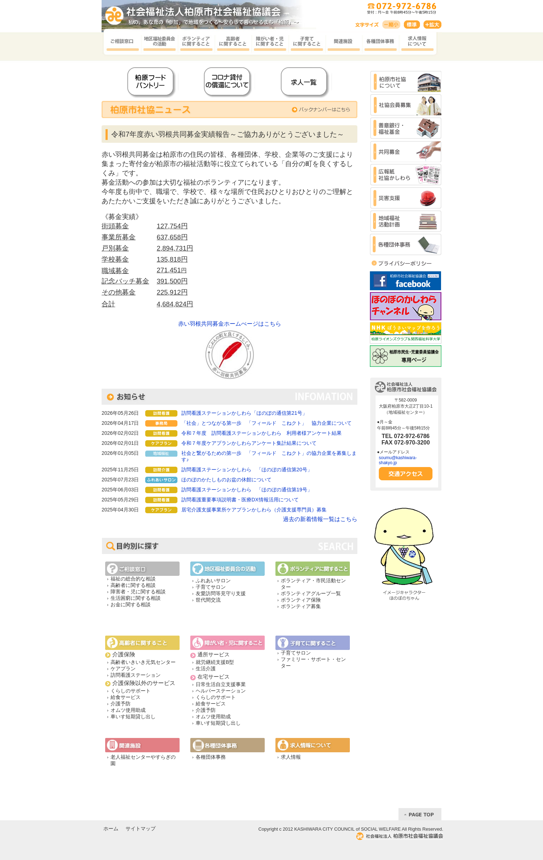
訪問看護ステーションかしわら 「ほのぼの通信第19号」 (246, 489)
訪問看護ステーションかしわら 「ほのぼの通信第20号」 (246, 469)
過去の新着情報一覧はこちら (320, 519)
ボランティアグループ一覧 (311, 593)
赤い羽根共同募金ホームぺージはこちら (229, 324)
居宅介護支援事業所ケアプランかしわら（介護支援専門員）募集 (254, 509)
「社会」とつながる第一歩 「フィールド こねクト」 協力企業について (266, 423)
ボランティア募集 (301, 606)
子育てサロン (211, 587)
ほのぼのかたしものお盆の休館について (226, 479)
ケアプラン (123, 668)
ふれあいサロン (213, 580)
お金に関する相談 (131, 604)
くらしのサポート (131, 691)
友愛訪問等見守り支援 (221, 593)
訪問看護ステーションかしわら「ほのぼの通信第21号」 (244, 413)
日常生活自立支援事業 (221, 684)
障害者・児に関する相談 (138, 591)
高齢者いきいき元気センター (143, 662)
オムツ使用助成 (128, 710)
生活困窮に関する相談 (136, 598)
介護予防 (121, 703)
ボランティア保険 (301, 600)
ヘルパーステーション (221, 691)
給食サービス (126, 697)
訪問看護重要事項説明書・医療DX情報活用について (239, 499)
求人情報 (291, 757)
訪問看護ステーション (136, 675)
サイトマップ (141, 828)
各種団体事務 (211, 757)
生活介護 (206, 668)
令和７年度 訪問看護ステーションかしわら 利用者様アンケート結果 (261, 433)
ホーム (110, 828)
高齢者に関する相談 (133, 585)
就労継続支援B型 (215, 662)
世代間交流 (208, 600)
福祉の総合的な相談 (133, 579)
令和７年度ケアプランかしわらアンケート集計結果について (249, 443)
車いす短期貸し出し (133, 716)
